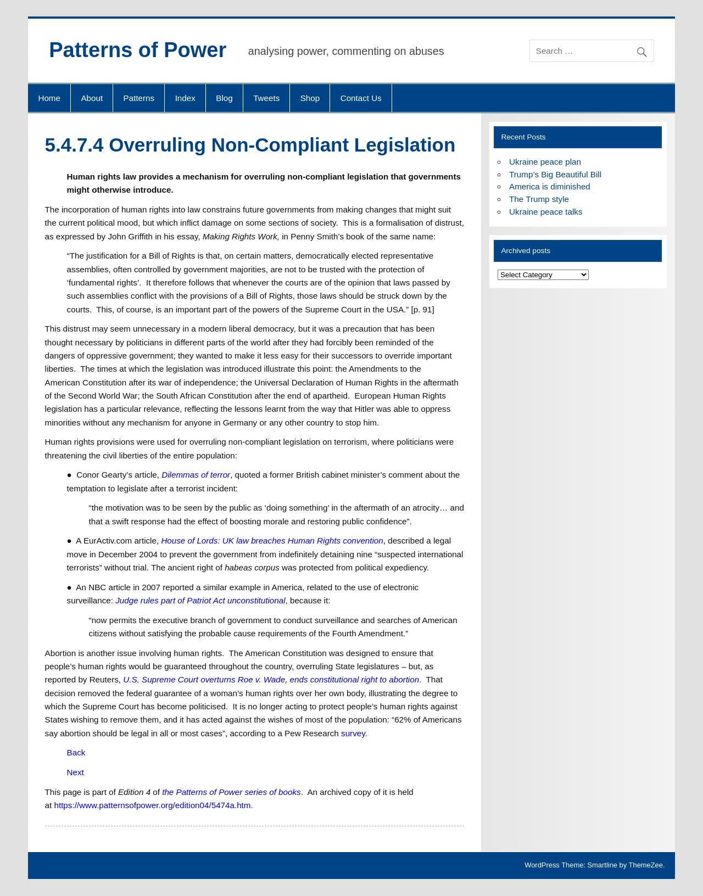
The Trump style (539, 199)
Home (49, 98)
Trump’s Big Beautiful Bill (555, 174)
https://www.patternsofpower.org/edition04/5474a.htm (152, 805)
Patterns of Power (137, 49)
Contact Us (361, 98)
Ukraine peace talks (545, 211)
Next (75, 772)
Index (185, 98)
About (92, 98)
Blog (224, 98)
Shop (310, 98)
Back (76, 752)
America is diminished (549, 186)
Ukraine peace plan (545, 161)
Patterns (139, 98)
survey (353, 733)
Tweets (266, 98)
